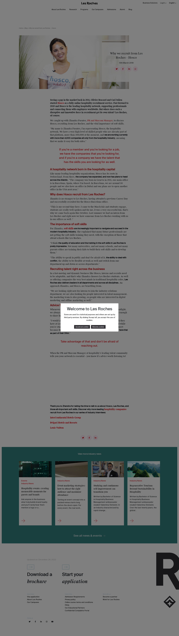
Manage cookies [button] (98, 327)
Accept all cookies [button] (82, 327)
